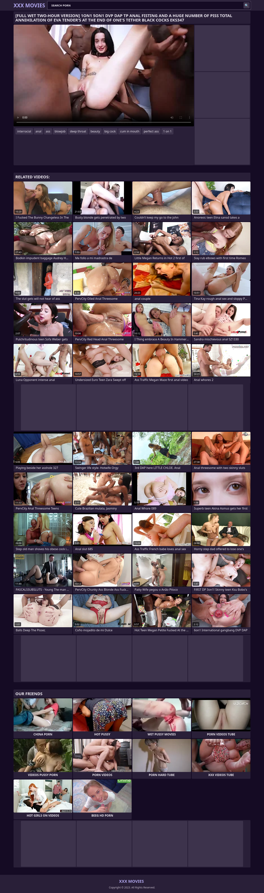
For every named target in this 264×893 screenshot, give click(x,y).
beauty (95, 131)
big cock (110, 131)
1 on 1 (167, 131)
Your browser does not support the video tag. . (104, 75)
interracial (24, 131)
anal (38, 131)
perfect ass (151, 131)
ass (48, 131)
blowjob (60, 131)
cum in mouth (129, 131)
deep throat (78, 131)
